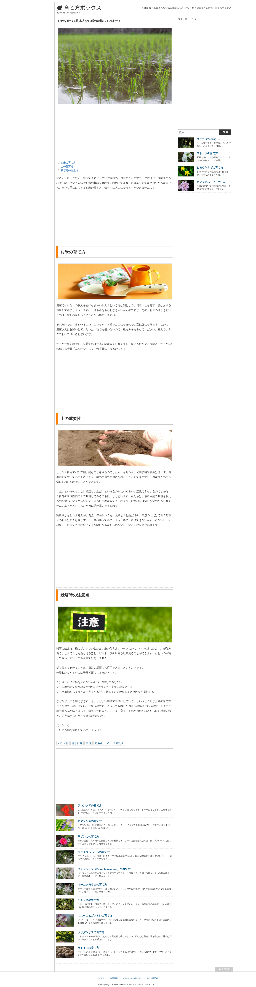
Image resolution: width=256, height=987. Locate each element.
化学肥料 (77, 743)
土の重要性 (67, 166)
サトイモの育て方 (88, 947)
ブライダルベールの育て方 (94, 851)
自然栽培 (118, 743)
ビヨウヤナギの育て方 (210, 167)
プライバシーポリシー (132, 978)
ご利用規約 (113, 978)
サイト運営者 (152, 978)
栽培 (88, 743)
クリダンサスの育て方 (91, 932)
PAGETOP (224, 969)
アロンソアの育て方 (90, 805)
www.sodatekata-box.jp (124, 985)
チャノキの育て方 (88, 900)
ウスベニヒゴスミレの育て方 (95, 915)
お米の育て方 (68, 162)
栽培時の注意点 (69, 170)
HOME (101, 978)
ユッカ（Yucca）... (208, 138)
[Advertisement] (114, 132)
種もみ (99, 743)
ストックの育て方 (207, 153)
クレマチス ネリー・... (211, 181)
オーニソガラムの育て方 (92, 884)
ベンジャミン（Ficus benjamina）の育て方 (104, 869)
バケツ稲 (63, 743)
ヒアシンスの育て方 (90, 820)
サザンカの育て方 (88, 836)
